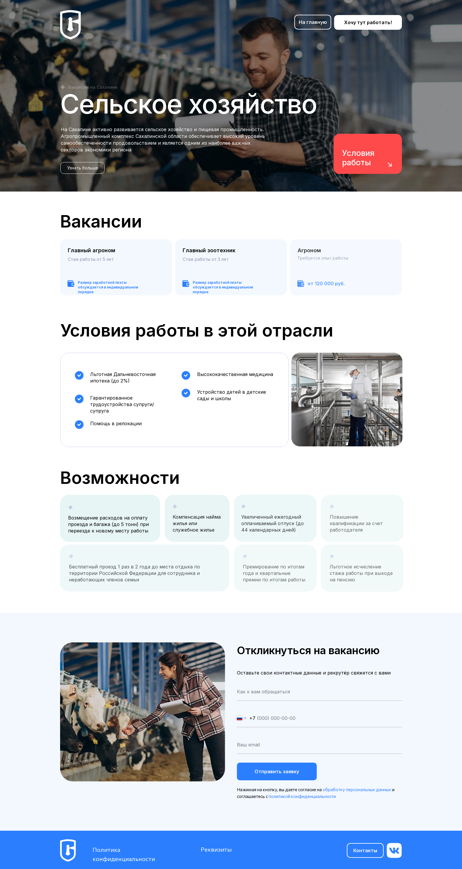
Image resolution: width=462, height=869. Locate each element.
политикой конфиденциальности (302, 796)
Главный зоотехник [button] (209, 250)
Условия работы (358, 157)
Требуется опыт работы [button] (322, 257)
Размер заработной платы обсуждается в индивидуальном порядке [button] (223, 287)
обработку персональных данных (357, 789)
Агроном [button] (309, 250)
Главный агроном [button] (91, 250)
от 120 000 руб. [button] (326, 283)
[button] (82, 168)
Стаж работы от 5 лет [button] (91, 259)
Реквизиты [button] (216, 849)
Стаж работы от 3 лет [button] (206, 259)
